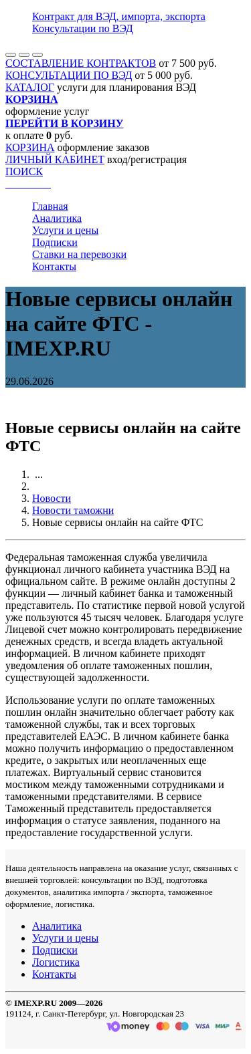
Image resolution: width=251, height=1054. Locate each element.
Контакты (54, 266)
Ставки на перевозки (79, 254)
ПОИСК (24, 171)
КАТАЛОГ (29, 87)
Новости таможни (73, 510)
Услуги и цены (65, 230)
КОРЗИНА (30, 147)
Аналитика (57, 218)
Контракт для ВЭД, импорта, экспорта (118, 16)
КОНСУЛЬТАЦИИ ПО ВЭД (68, 75)
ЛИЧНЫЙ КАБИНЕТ (54, 159)
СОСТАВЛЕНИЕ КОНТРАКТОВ (80, 63)
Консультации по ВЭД (82, 28)
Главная (50, 206)
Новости (51, 498)
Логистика (56, 962)
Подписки (55, 242)
